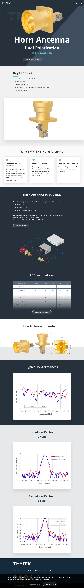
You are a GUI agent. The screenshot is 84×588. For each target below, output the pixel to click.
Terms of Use (27, 570)
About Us (16, 570)
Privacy (38, 570)
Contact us (48, 570)
